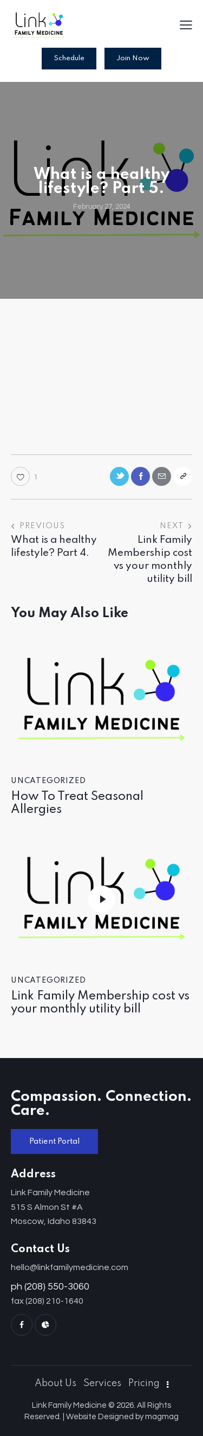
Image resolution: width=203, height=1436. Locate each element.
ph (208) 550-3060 (50, 1286)
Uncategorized (48, 781)
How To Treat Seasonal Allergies (77, 803)
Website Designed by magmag (122, 1417)
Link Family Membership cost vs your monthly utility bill (100, 1002)
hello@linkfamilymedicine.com (69, 1267)
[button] (186, 26)
